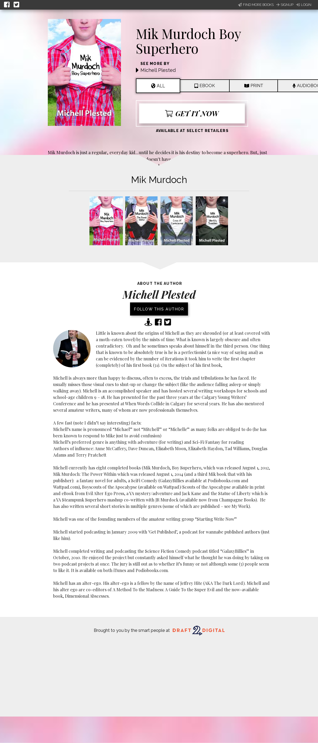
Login (303, 5)
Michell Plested (158, 70)
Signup (284, 5)
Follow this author (159, 309)
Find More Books (256, 5)
